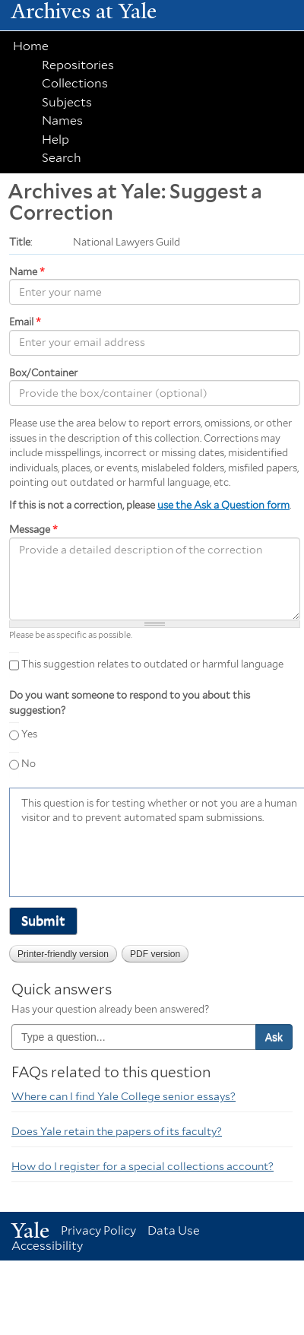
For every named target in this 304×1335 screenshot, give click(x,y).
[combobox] (133, 1037)
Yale (30, 1230)
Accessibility (47, 1245)
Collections (75, 83)
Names (62, 120)
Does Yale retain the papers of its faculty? (116, 1131)
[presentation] (136, 859)
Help (55, 139)
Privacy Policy (98, 1230)
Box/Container (43, 373)
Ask (274, 1037)
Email (25, 322)
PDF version (155, 954)
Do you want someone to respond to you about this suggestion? (129, 703)
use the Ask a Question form (223, 505)
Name (27, 271)
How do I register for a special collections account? (142, 1166)
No (28, 763)
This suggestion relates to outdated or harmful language (152, 665)
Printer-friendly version (63, 954)
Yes (29, 734)
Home (31, 46)
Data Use (173, 1230)
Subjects (67, 102)
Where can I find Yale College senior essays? (123, 1096)
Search (61, 158)
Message (33, 529)
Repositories (78, 65)
